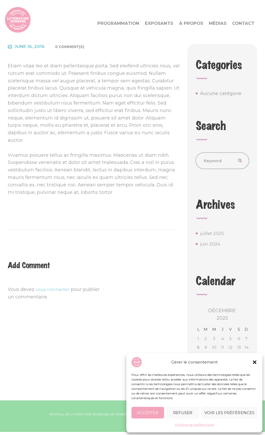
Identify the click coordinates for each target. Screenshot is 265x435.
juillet (213, 235)
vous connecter (53, 289)
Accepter (147, 412)
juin (211, 246)
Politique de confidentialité (194, 424)
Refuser (183, 412)
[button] (254, 362)
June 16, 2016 (31, 46)
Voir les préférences (229, 412)
